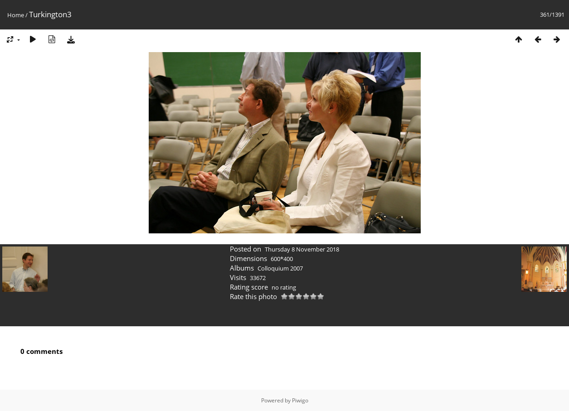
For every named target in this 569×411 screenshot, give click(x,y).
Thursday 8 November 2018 (302, 249)
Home (15, 15)
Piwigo (300, 400)
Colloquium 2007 (280, 268)
